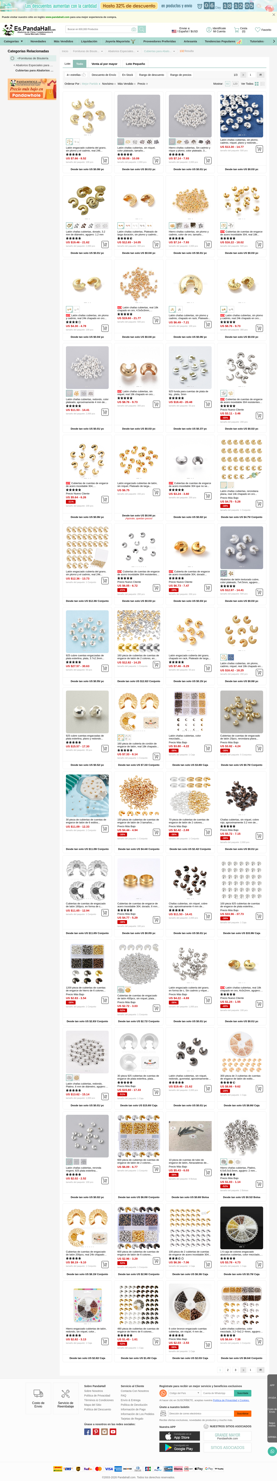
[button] (274, 41)
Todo (79, 63)
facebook (87, 1431)
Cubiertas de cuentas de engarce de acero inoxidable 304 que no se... (190, 485)
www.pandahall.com (57, 17)
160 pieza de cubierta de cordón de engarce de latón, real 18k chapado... (138, 745)
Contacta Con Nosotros (135, 1390)
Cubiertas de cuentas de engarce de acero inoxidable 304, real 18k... (241, 233)
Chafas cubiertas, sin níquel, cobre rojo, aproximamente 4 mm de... (188, 905)
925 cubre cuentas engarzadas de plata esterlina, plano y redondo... (85, 737)
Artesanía (190, 41)
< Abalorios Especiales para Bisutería (34, 65)
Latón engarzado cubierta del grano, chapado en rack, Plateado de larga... (189, 657)
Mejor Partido (91, 83)
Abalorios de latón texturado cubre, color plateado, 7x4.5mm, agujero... (240, 581)
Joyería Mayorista (120, 41)
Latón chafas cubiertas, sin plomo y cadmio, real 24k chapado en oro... (87, 317)
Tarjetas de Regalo (132, 1418)
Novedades (38, 41)
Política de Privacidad (97, 1395)
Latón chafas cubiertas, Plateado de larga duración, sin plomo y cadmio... (137, 233)
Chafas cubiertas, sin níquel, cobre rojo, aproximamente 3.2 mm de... (239, 821)
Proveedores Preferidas (159, 41)
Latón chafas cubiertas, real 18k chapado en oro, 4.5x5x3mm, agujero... (137, 310)
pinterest (96, 1431)
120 (235, 83)
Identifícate (219, 30)
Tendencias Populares (223, 41)
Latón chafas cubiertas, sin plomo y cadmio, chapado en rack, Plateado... (189, 317)
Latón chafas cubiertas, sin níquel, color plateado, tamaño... (136, 149)
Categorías (11, 41)
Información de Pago (133, 1409)
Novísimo (109, 83)
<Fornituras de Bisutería (32, 58)
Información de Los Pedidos (137, 1414)
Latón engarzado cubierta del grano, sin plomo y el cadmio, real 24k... (86, 149)
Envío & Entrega (131, 1400)
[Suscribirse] (201, 1414)
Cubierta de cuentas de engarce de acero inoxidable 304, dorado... (189, 573)
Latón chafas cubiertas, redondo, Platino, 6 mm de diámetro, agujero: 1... (86, 1086)
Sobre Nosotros (93, 1390)
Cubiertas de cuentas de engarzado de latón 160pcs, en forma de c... (86, 905)
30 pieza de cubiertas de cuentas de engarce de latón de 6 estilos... (86, 821)
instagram (104, 1431)
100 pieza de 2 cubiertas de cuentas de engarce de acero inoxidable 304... (190, 1253)
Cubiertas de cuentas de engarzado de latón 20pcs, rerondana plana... (240, 737)
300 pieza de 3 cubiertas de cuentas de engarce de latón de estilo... (240, 1077)
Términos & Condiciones (99, 1400)
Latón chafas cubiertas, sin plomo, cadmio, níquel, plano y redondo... (239, 141)
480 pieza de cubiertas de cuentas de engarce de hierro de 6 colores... (138, 1330)
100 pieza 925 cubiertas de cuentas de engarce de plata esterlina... (240, 905)
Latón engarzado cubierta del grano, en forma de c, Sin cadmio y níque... (189, 989)
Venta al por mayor (104, 63)
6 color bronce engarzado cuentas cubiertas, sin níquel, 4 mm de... (188, 1330)
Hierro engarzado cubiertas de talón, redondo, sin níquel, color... (86, 1330)
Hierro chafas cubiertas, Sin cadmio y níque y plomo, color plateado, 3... (189, 149)
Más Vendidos (63, 41)
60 (227, 83)
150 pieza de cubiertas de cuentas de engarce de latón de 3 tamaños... (138, 821)
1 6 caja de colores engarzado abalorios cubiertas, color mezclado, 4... (240, 1254)
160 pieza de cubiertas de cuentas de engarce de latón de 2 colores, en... (138, 657)
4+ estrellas (76, 74)
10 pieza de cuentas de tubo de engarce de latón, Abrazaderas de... (189, 1161)
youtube (113, 1431)
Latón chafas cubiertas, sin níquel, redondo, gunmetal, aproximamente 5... (188, 1078)
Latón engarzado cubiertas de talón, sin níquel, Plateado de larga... (137, 485)
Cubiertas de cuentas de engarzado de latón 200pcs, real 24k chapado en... (86, 1254)
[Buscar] (117, 29)
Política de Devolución (134, 1404)
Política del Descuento (97, 1409)
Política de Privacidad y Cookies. (231, 1400)
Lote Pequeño (135, 63)
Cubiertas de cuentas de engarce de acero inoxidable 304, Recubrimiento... (87, 486)
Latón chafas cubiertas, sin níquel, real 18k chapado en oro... (136, 393)
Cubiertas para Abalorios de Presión (35, 70)
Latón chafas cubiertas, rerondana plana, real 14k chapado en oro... (239, 492)
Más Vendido (127, 83)
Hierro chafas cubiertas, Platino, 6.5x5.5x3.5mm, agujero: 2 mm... (238, 1169)
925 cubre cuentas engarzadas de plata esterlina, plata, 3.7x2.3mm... (85, 657)
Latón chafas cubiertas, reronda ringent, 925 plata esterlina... (83, 1169)
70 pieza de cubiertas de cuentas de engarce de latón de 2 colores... (189, 821)
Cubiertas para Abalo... (157, 51)
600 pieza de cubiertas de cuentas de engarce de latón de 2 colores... (138, 1161)
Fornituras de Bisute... (86, 51)
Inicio (65, 51)
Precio (142, 83)
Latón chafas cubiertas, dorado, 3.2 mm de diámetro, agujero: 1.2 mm (85, 233)
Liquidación (89, 41)
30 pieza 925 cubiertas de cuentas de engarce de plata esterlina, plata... (138, 1077)
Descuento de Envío (104, 74)
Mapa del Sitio (92, 1404)
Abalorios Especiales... (122, 51)
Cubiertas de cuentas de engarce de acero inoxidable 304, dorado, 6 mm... (138, 905)
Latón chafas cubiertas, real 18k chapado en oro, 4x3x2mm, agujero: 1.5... (240, 990)
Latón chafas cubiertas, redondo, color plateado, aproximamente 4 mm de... (87, 401)
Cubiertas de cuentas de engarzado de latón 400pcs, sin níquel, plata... (137, 997)
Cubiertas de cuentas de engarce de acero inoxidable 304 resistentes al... (241, 402)
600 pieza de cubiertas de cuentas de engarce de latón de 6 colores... (138, 1253)
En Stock (127, 74)
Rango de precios (180, 74)
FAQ (123, 1395)
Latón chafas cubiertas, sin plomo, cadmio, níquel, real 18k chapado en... (241, 665)
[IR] (252, 75)
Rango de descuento (151, 74)
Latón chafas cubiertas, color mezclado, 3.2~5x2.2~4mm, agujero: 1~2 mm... (240, 1331)
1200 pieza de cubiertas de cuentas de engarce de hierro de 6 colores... (85, 989)
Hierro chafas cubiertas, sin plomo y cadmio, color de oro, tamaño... (189, 233)
